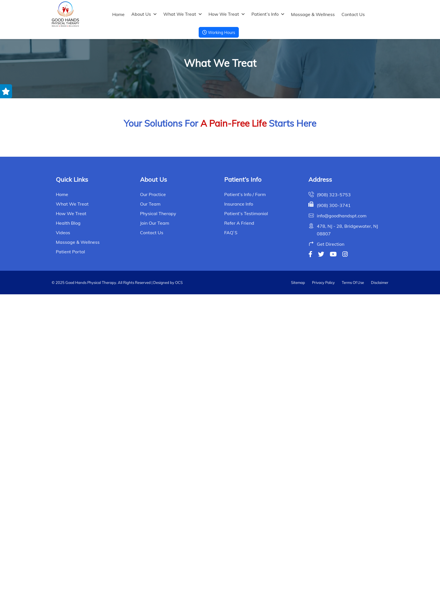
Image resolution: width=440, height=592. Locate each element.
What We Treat (179, 14)
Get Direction (330, 542)
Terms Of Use (353, 580)
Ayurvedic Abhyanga (220, 212)
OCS (178, 580)
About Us (141, 14)
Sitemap (298, 580)
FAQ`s (230, 530)
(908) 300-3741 (334, 503)
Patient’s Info (265, 14)
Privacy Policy (323, 580)
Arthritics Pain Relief (108, 212)
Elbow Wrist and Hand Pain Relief (220, 396)
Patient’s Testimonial (246, 511)
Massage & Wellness (313, 14)
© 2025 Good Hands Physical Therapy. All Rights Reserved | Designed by (113, 580)
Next (247, 425)
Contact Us (353, 14)
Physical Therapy (158, 511)
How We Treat (223, 14)
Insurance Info (238, 502)
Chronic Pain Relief (220, 304)
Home (118, 14)
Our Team (150, 502)
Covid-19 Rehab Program (332, 304)
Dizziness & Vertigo (108, 396)
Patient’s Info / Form (245, 492)
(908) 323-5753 (334, 492)
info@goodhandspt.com (341, 513)
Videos (63, 530)
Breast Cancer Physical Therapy (108, 304)
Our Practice (153, 492)
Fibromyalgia (332, 396)
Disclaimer (379, 580)
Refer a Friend (239, 521)
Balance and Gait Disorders (332, 212)
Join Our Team (154, 521)
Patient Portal (70, 549)
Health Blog (68, 521)
